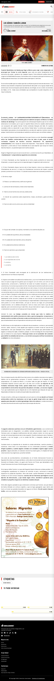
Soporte (3, 669)
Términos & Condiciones (38, 678)
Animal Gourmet (5, 657)
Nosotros (3, 644)
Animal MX (3, 661)
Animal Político (5, 655)
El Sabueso (4, 659)
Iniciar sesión (49, 1)
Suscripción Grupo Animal (8, 672)
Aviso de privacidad (6, 648)
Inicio (2, 642)
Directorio (4, 646)
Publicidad (4, 670)
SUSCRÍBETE (41, 1)
